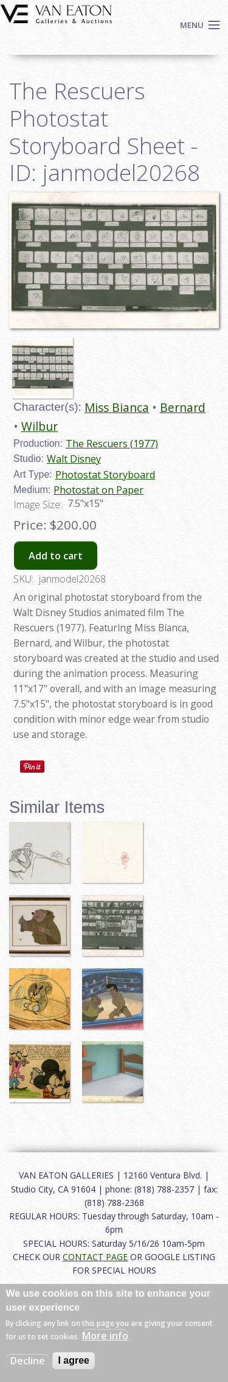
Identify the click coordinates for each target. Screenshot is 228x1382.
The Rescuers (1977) (112, 443)
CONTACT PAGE (95, 1257)
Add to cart (56, 555)
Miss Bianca (117, 407)
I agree (73, 1360)
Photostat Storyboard (105, 474)
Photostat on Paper (98, 490)
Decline (27, 1360)
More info (105, 1335)
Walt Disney (74, 459)
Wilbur (39, 426)
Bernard (183, 407)
